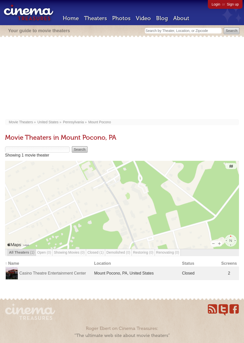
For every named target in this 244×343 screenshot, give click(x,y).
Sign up (233, 4)
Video (143, 18)
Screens (229, 263)
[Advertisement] (122, 78)
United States (47, 122)
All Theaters (21, 252)
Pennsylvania (73, 122)
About (181, 18)
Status (188, 263)
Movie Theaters (21, 122)
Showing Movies (69, 252)
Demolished (118, 252)
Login (216, 4)
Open (44, 252)
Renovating (167, 252)
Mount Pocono (99, 122)
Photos (121, 18)
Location (102, 263)
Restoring (143, 252)
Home (71, 18)
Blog (162, 18)
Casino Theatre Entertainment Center (52, 273)
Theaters (95, 18)
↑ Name (12, 263)
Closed (95, 252)
